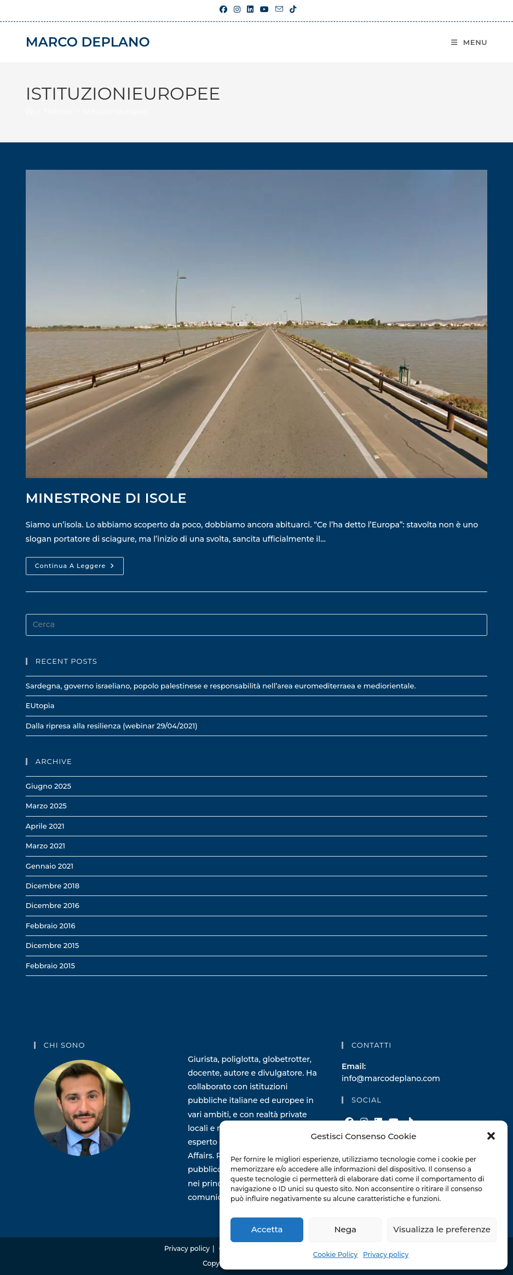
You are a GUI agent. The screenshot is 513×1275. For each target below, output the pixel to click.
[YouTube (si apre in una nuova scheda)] (264, 9)
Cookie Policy (335, 1254)
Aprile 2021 (45, 826)
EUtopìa (40, 705)
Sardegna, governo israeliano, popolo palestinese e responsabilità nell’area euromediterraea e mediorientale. (221, 685)
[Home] (29, 111)
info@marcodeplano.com (391, 1078)
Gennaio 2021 (49, 866)
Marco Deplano (88, 42)
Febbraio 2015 (50, 965)
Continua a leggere (79, 568)
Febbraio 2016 (51, 925)
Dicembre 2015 (52, 945)
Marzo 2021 (45, 845)
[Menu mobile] (469, 42)
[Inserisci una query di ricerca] (256, 625)
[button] (491, 1135)
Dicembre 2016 (52, 905)
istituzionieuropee (115, 111)
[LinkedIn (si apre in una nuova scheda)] (250, 9)
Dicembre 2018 (52, 885)
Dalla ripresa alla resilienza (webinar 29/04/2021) (112, 725)
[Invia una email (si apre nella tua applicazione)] (279, 9)
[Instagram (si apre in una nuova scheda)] (237, 9)
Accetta (267, 1229)
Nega (345, 1229)
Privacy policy (385, 1254)
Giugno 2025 (48, 786)
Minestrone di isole (106, 498)
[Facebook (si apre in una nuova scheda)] (223, 9)
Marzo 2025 (46, 805)
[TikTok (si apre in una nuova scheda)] (291, 9)
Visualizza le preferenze (442, 1229)
